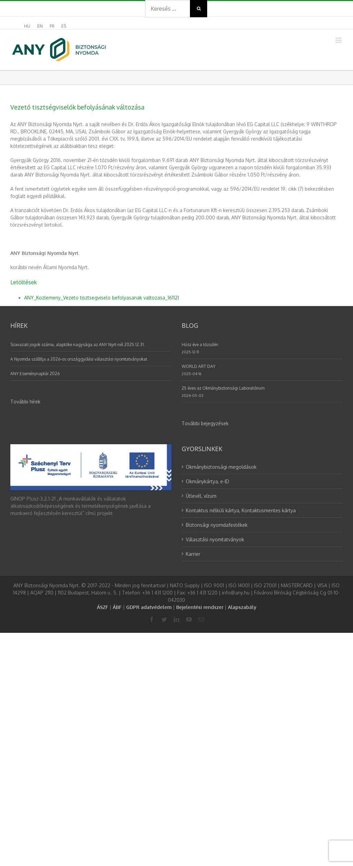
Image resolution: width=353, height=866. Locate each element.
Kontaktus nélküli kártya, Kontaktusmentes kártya (241, 510)
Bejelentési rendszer (199, 607)
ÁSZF (102, 607)
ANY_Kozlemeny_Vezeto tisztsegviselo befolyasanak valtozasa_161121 (101, 298)
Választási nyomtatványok (215, 539)
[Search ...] (167, 8)
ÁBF (117, 607)
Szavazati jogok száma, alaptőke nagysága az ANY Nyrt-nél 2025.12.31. (77, 344)
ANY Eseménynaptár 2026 (35, 373)
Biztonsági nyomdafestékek (217, 525)
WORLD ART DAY (198, 366)
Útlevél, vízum (201, 496)
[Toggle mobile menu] (339, 40)
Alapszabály (242, 607)
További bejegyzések (205, 423)
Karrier (193, 554)
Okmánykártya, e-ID (207, 481)
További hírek (25, 402)
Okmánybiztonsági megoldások (221, 467)
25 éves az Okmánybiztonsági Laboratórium (223, 388)
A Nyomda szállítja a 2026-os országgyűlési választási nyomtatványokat (78, 359)
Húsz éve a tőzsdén (200, 344)
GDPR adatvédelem (149, 607)
